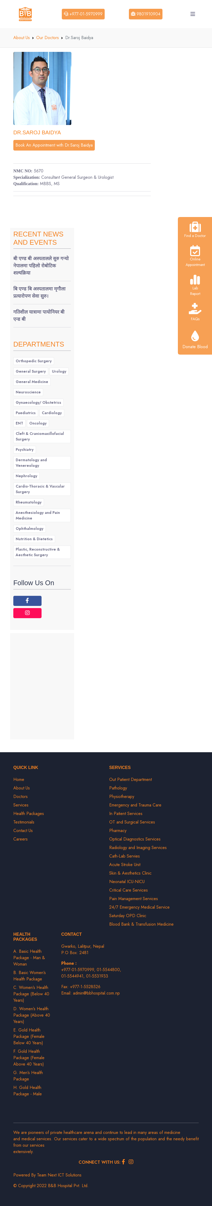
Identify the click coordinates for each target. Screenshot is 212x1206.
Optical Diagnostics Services (135, 839)
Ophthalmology (29, 528)
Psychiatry (25, 449)
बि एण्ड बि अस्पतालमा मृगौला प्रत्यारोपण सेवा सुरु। (39, 292)
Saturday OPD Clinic (127, 916)
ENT (19, 423)
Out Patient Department (130, 779)
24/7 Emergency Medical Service (139, 907)
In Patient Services (125, 813)
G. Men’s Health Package (28, 1076)
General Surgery (31, 371)
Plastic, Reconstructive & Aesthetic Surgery (38, 552)
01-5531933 (97, 976)
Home (18, 779)
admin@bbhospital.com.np (96, 993)
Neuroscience (28, 392)
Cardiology (52, 412)
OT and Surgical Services (132, 822)
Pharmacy (118, 830)
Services (20, 805)
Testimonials (23, 822)
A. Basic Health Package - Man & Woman (29, 957)
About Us (21, 38)
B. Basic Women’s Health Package (29, 976)
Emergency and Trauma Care (135, 805)
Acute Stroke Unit (124, 865)
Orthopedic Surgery (34, 361)
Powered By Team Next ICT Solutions (47, 1175)
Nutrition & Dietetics (34, 539)
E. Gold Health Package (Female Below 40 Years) (28, 1036)
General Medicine (32, 381)
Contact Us (23, 830)
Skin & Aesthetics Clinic (130, 873)
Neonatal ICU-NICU (127, 882)
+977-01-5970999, (79, 970)
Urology (59, 371)
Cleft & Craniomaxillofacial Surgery (40, 436)
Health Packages (28, 813)
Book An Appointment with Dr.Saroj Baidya (54, 145)
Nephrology (26, 476)
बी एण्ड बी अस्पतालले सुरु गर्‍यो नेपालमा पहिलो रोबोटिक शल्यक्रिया (41, 265)
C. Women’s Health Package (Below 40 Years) (31, 993)
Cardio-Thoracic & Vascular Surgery (40, 489)
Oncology (38, 423)
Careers (20, 839)
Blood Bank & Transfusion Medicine (141, 924)
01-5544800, (109, 970)
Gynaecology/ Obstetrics (38, 402)
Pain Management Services (133, 899)
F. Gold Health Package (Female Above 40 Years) (28, 1057)
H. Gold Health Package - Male (27, 1090)
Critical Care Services (128, 890)
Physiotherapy (121, 796)
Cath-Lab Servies (124, 856)
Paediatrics (26, 412)
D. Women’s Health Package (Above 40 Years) (31, 1015)
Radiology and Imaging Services (138, 848)
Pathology (118, 788)
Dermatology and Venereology (31, 462)
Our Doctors (47, 38)
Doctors (20, 796)
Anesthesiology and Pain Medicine (38, 515)
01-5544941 (72, 976)
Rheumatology (29, 502)
